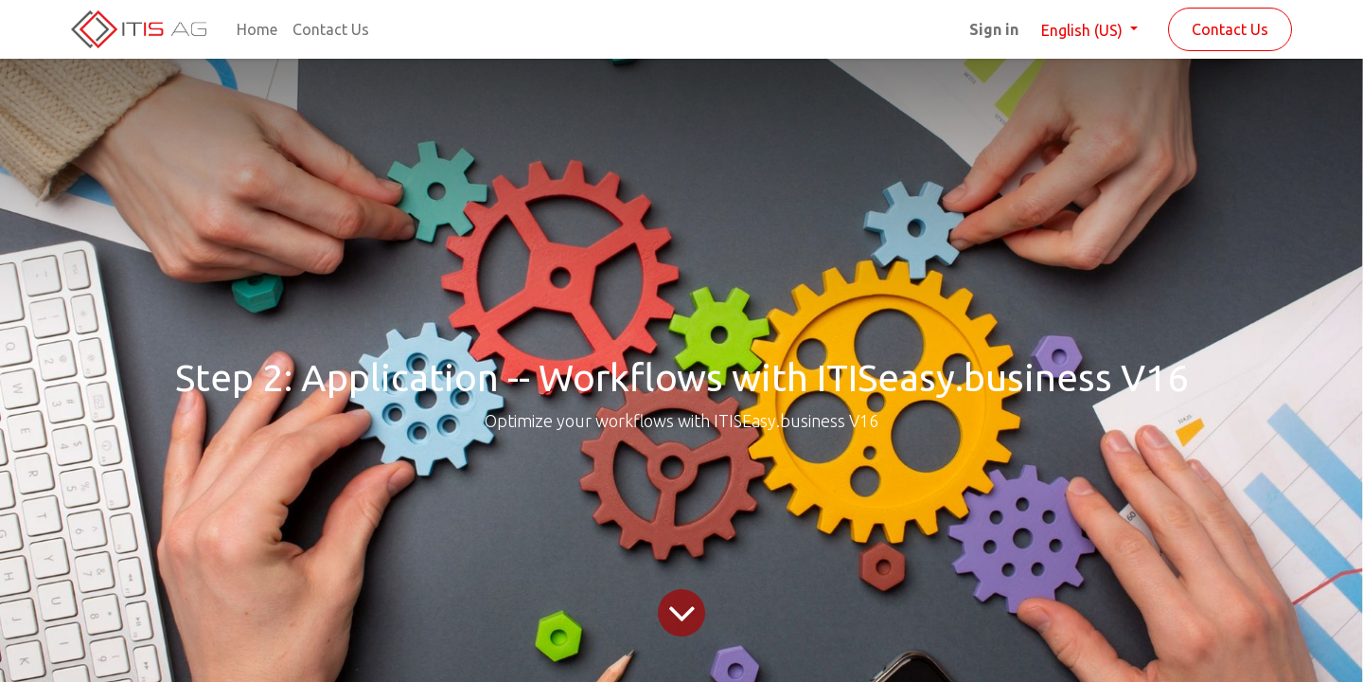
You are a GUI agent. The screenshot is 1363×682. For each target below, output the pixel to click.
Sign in (993, 29)
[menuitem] (257, 29)
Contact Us (1230, 29)
